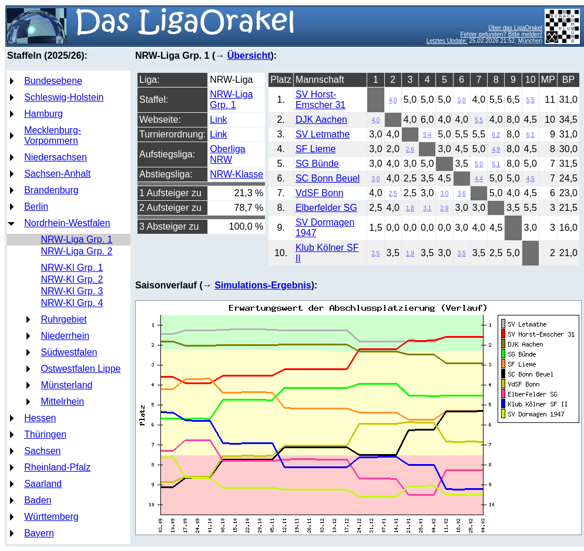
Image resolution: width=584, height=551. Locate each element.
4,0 (393, 100)
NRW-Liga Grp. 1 (76, 239)
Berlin (36, 206)
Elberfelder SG (326, 208)
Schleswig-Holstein (63, 97)
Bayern (39, 533)
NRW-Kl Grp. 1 (72, 268)
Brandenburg (51, 190)
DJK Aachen (321, 120)
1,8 (410, 208)
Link (218, 120)
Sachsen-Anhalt (57, 174)
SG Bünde (317, 164)
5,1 (496, 164)
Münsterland (66, 385)
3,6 (462, 193)
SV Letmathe (323, 134)
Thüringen (45, 434)
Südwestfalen (69, 352)
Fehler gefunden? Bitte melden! (501, 34)
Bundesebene (53, 81)
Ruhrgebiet (63, 319)
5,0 (462, 100)
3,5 (462, 253)
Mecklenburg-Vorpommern (52, 135)
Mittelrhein (62, 401)
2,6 (410, 149)
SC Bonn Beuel (328, 178)
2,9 (445, 208)
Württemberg (51, 517)
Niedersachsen (55, 157)
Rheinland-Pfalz (57, 467)
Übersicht (249, 56)
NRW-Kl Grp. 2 (72, 279)
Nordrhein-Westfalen (67, 223)
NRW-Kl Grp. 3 (72, 291)
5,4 (427, 135)
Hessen (40, 418)
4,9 (496, 149)
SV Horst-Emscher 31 (320, 99)
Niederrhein (65, 336)
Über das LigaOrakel (515, 28)
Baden (37, 500)
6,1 (530, 135)
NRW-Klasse (236, 174)
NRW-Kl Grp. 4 (72, 303)
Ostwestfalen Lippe (80, 369)
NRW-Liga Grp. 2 (76, 251)
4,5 (530, 179)
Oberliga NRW (227, 154)
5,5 (530, 100)
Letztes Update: (447, 41)
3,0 (376, 179)
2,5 (393, 193)
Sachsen (42, 451)
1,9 (410, 253)
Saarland (43, 484)
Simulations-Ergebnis (262, 285)
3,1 (427, 208)
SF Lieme (315, 149)
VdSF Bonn (320, 193)
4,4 (479, 179)
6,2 (496, 135)
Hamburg (43, 114)
